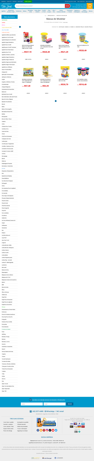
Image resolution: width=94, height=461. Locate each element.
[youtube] (53, 430)
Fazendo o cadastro (8, 424)
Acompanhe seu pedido (22, 422)
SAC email (60, 411)
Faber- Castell (28, 59)
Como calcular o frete (8, 426)
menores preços (80, 27)
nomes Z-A (72, 27)
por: (23, 52)
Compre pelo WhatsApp (79, 7)
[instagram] (47, 430)
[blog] (41, 430)
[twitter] (56, 430)
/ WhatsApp (49, 411)
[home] (6, 6)
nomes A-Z (67, 27)
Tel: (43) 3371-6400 (81, 5)
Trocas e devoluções (22, 428)
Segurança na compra (22, 430)
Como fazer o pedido (8, 422)
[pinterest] (44, 430)
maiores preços (89, 27)
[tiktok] (50, 430)
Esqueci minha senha (8, 428)
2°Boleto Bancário (21, 424)
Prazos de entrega (7, 430)
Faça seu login (72, 1)
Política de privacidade (22, 426)
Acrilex (46, 59)
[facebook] (38, 430)
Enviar (70, 404)
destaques (61, 27)
